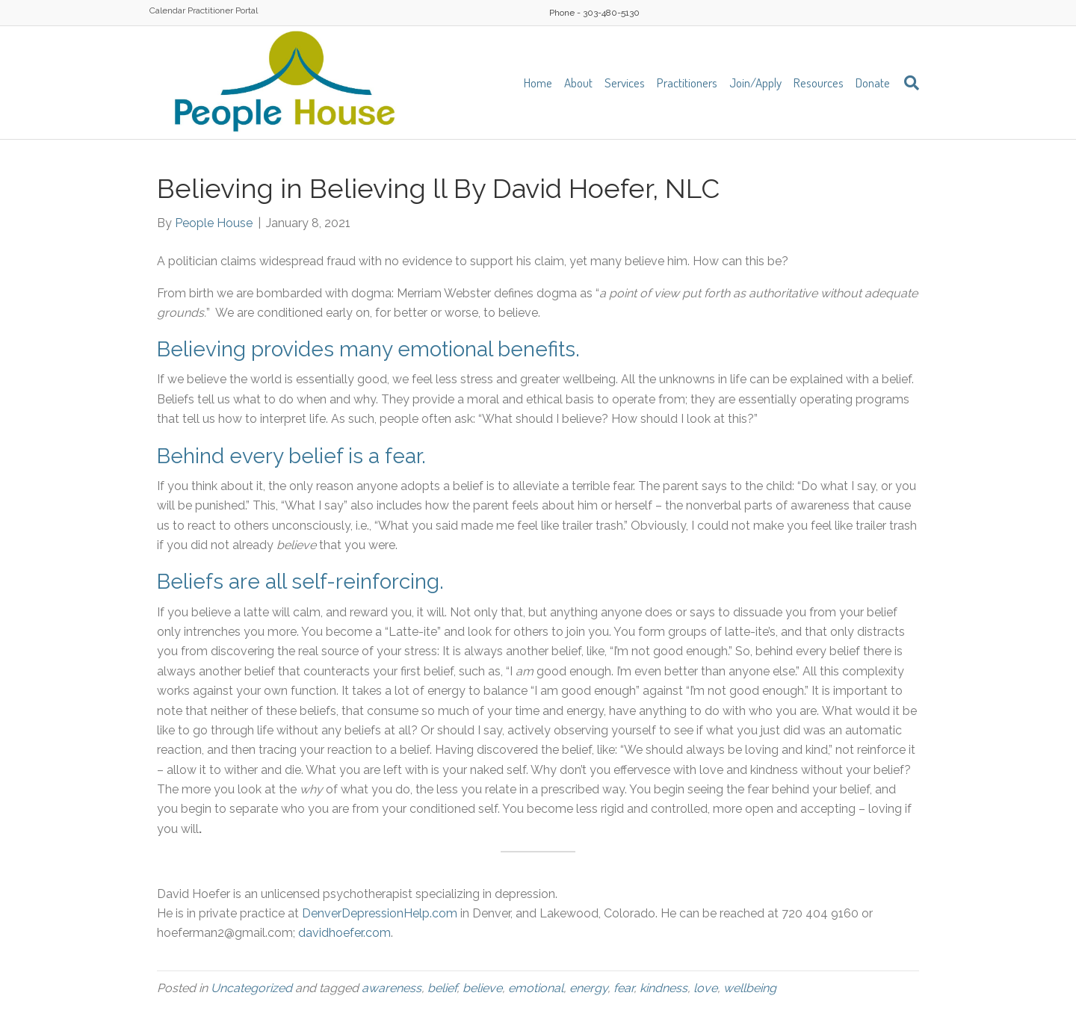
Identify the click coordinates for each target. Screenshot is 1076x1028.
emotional (535, 988)
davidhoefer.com (344, 933)
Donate (873, 82)
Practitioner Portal (223, 10)
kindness (663, 988)
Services (625, 82)
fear (623, 988)
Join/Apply (755, 82)
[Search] (907, 83)
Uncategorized (251, 988)
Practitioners (687, 82)
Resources (819, 82)
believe (482, 988)
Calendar (167, 10)
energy (588, 988)
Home (538, 82)
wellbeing (749, 988)
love (705, 988)
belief (442, 988)
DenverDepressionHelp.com (379, 913)
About (578, 82)
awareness (391, 988)
